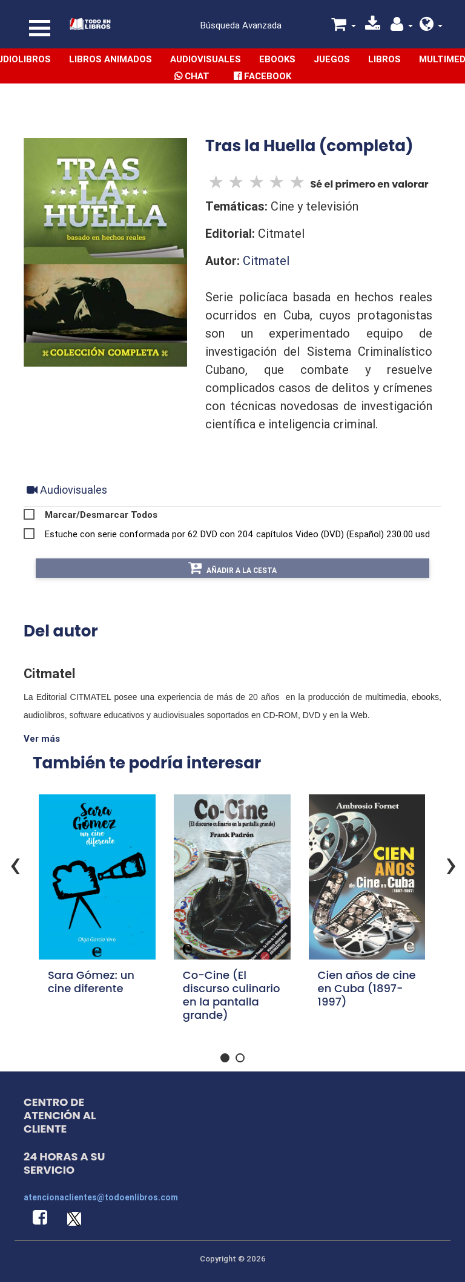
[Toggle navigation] (39, 28)
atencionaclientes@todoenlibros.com (101, 1197)
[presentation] (450, 863)
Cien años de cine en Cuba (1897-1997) (367, 988)
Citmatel (266, 260)
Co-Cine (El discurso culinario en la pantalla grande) (231, 994)
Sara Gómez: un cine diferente (91, 981)
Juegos (332, 59)
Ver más (42, 738)
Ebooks (277, 59)
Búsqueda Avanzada (241, 25)
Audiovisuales (205, 59)
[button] (431, 26)
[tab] (67, 490)
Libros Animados (110, 59)
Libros (384, 59)
